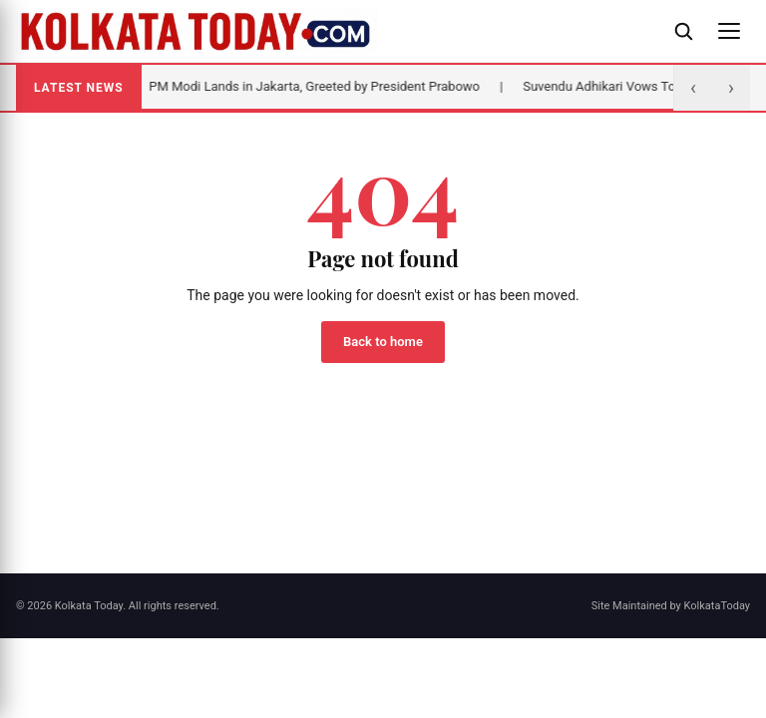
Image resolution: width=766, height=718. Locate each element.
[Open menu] (729, 31)
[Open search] (683, 31)
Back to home (383, 341)
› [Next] (731, 88)
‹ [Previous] (693, 88)
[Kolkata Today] (335, 31)
